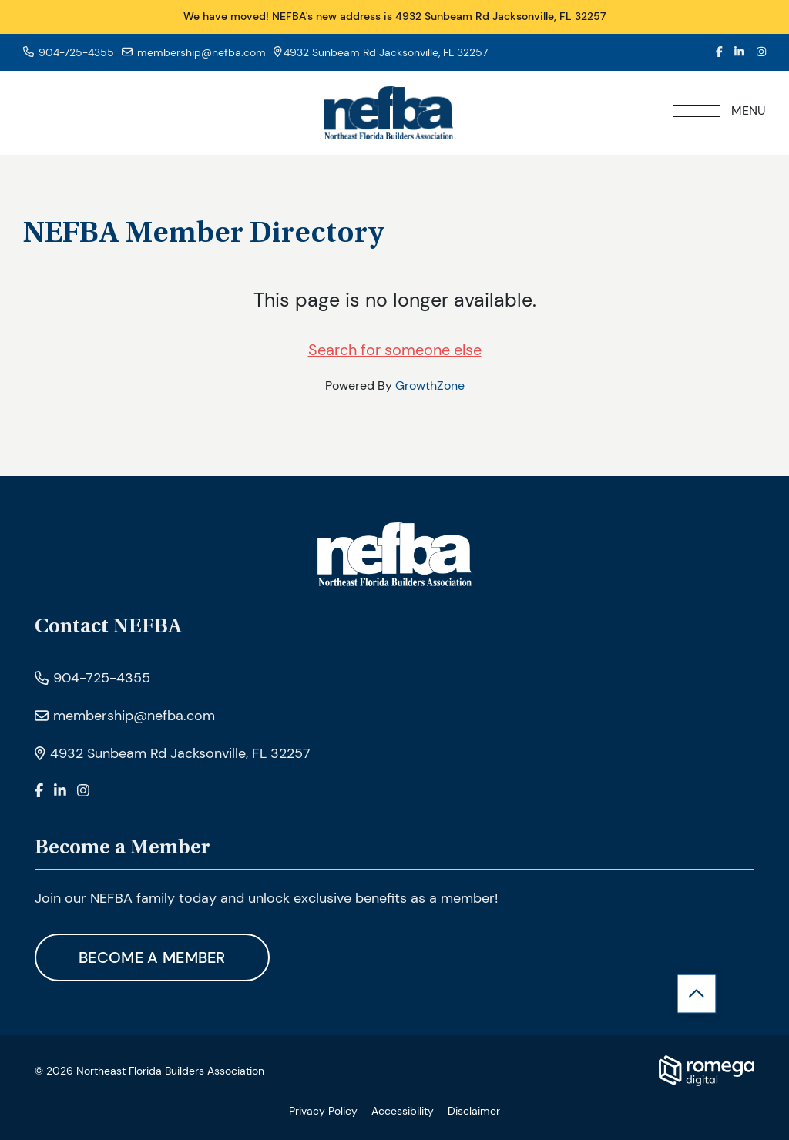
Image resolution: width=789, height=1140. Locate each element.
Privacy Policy (323, 1111)
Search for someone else (395, 350)
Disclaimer (474, 1111)
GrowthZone (430, 385)
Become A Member (152, 957)
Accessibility (402, 1111)
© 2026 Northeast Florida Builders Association (149, 1071)
